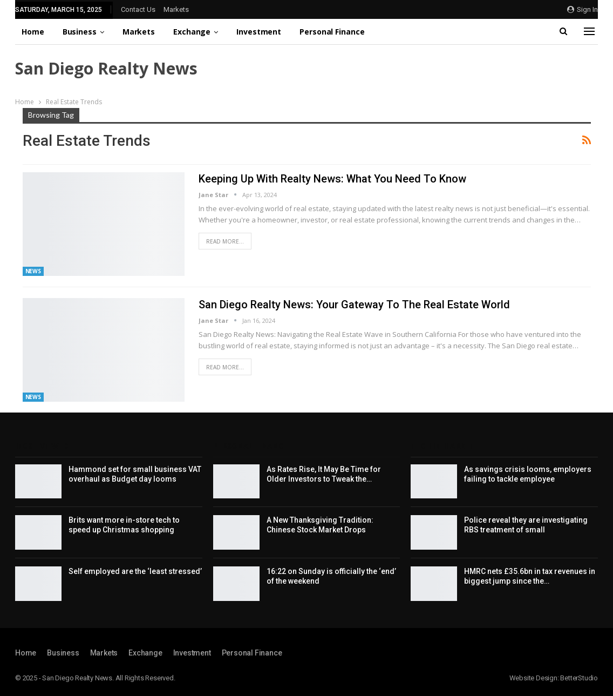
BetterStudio (579, 678)
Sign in (582, 9)
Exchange (191, 31)
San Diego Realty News (106, 68)
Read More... (225, 241)
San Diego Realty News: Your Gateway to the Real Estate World (354, 304)
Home (33, 31)
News (33, 271)
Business (80, 31)
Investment (258, 31)
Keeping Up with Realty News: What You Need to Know (332, 178)
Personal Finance (331, 31)
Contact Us (138, 9)
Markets (176, 9)
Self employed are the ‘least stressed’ (135, 571)
